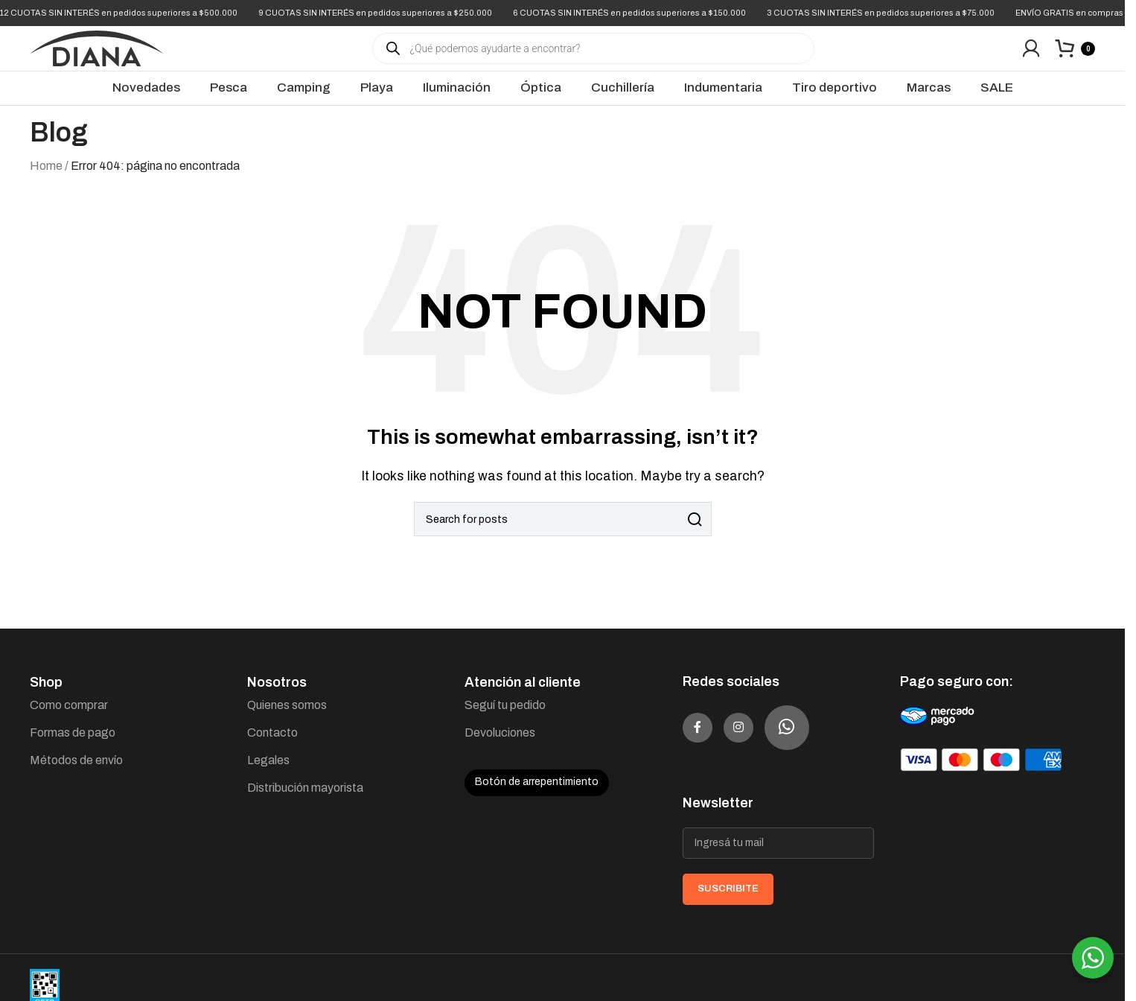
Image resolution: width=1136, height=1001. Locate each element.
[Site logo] (97, 54)
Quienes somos (287, 720)
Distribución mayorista (305, 802)
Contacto (272, 747)
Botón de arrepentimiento (537, 796)
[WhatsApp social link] (816, 742)
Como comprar (69, 720)
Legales (268, 775)
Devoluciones (500, 747)
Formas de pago (72, 747)
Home (46, 180)
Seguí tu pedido (505, 720)
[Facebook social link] (705, 742)
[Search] (563, 534)
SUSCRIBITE (728, 903)
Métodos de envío (76, 775)
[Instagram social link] (760, 742)
